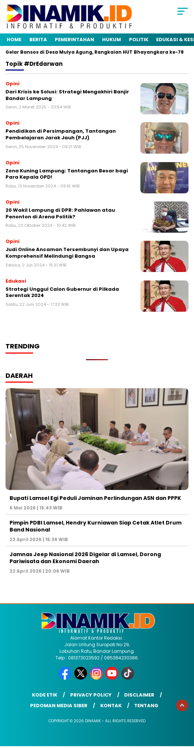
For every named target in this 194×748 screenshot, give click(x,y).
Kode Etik (44, 694)
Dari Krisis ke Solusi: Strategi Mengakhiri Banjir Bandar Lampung (67, 95)
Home (14, 39)
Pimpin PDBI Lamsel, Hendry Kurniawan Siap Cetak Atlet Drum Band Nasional (96, 526)
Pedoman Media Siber (58, 705)
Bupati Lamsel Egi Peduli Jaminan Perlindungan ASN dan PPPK (95, 498)
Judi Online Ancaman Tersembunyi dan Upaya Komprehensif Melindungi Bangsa (67, 253)
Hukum (111, 39)
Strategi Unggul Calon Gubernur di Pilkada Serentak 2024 (62, 292)
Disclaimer (139, 694)
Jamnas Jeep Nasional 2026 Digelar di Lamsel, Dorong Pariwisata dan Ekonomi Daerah (85, 558)
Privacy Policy (91, 694)
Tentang (146, 705)
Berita (38, 39)
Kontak (111, 705)
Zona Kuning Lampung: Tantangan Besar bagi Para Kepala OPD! (67, 174)
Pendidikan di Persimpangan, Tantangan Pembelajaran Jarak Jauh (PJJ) (61, 134)
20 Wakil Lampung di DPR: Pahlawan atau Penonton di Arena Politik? (60, 213)
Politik (138, 39)
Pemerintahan (74, 39)
